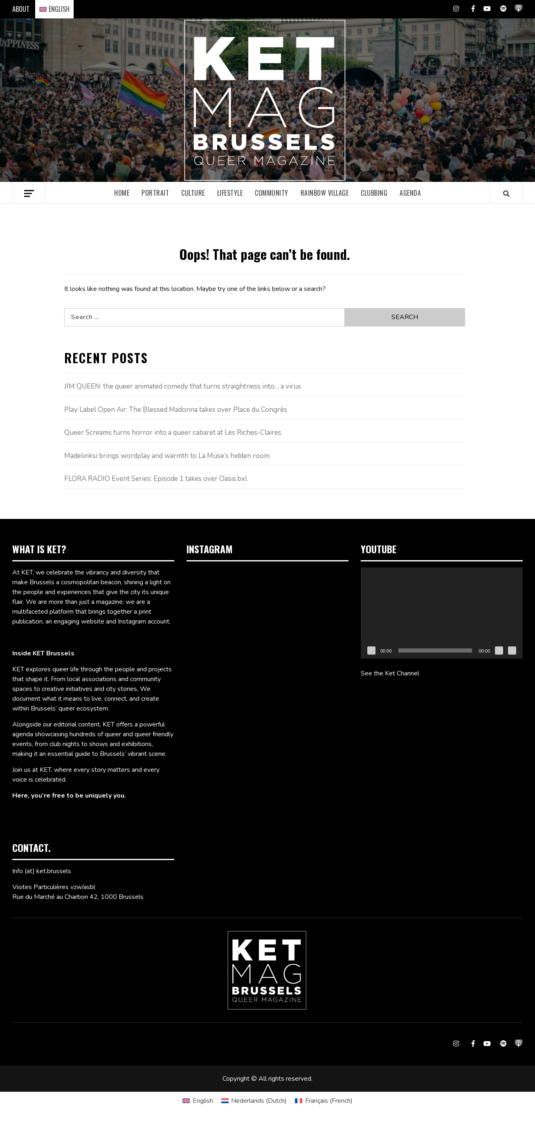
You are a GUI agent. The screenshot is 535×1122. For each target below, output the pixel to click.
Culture (193, 193)
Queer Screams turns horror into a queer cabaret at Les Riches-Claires (172, 432)
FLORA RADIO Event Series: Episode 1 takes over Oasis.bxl (155, 478)
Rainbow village (325, 193)
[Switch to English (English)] (197, 1100)
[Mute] (499, 650)
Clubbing (374, 193)
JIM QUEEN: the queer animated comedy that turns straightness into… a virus (182, 386)
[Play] (371, 650)
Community (271, 193)
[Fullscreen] (512, 650)
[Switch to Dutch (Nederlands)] (254, 1100)
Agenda (410, 193)
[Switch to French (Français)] (323, 1100)
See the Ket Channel (390, 673)
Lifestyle (230, 193)
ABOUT (20, 9)
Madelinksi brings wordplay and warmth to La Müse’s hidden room (167, 455)
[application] (442, 613)
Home (121, 193)
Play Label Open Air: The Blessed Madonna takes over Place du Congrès (175, 409)
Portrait (155, 193)
